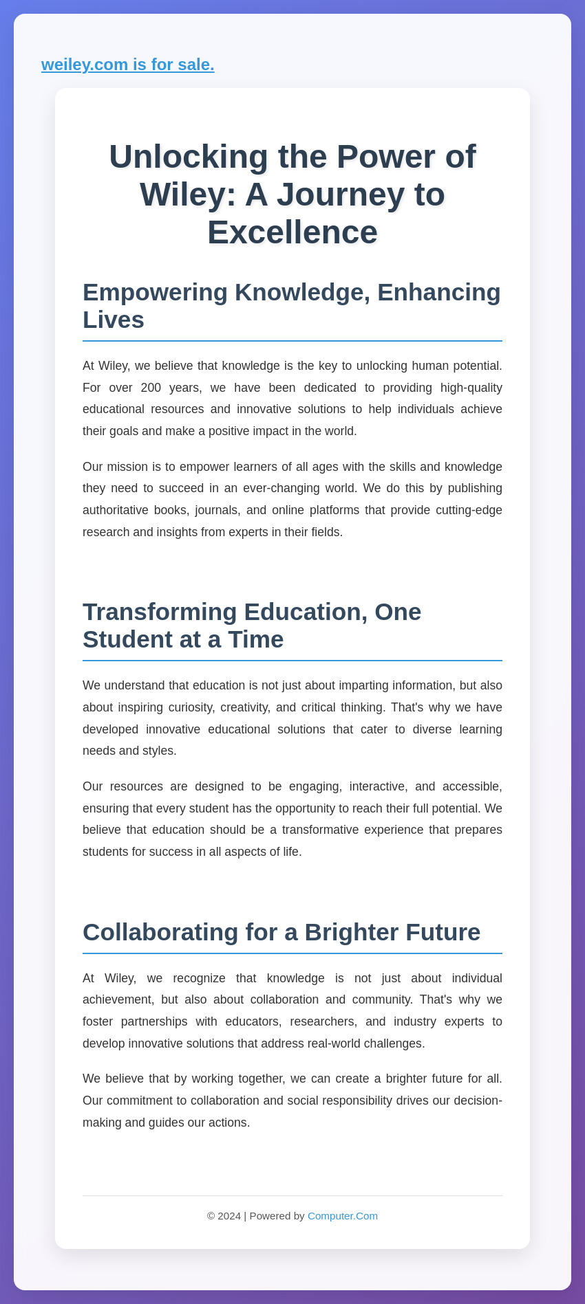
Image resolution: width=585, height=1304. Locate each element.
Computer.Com (343, 1216)
